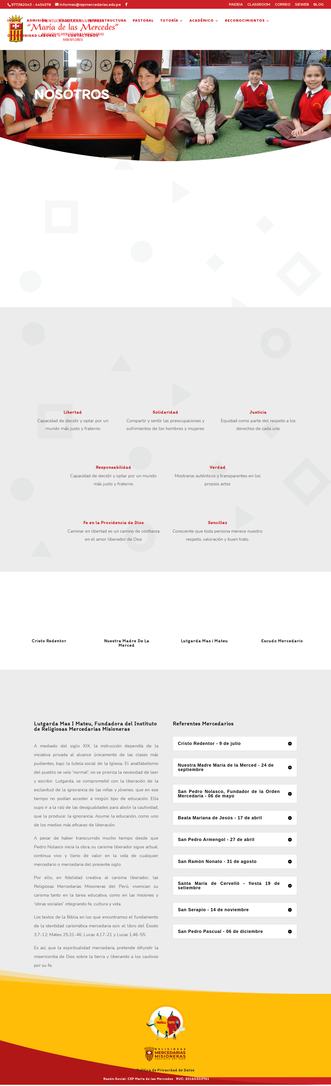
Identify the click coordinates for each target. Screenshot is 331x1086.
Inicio (13, 21)
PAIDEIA (236, 5)
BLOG (318, 5)
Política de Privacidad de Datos (165, 1070)
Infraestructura (107, 21)
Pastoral (143, 21)
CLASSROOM (258, 5)
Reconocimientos (245, 21)
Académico (202, 21)
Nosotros (70, 21)
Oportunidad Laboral (32, 36)
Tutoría (169, 21)
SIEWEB (302, 5)
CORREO (282, 5)
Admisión (37, 21)
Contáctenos (83, 36)
